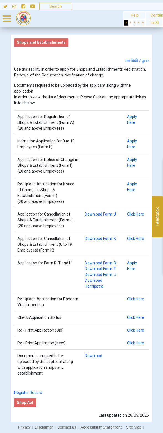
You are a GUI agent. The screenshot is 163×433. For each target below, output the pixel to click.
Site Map (134, 427)
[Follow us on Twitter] (6, 6)
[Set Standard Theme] (130, 23)
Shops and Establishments (41, 42)
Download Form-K (100, 238)
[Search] (55, 6)
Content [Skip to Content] (154, 15)
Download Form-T (100, 269)
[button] (154, 23)
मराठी (154, 23)
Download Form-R (100, 263)
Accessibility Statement (101, 427)
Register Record (28, 392)
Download (93, 355)
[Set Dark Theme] (126, 23)
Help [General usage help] (135, 15)
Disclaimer (44, 427)
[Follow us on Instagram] (16, 6)
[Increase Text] (143, 23)
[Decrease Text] (134, 23)
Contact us (66, 427)
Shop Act (25, 402)
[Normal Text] (139, 23)
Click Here (135, 214)
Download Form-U (100, 274)
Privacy (24, 427)
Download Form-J (100, 214)
